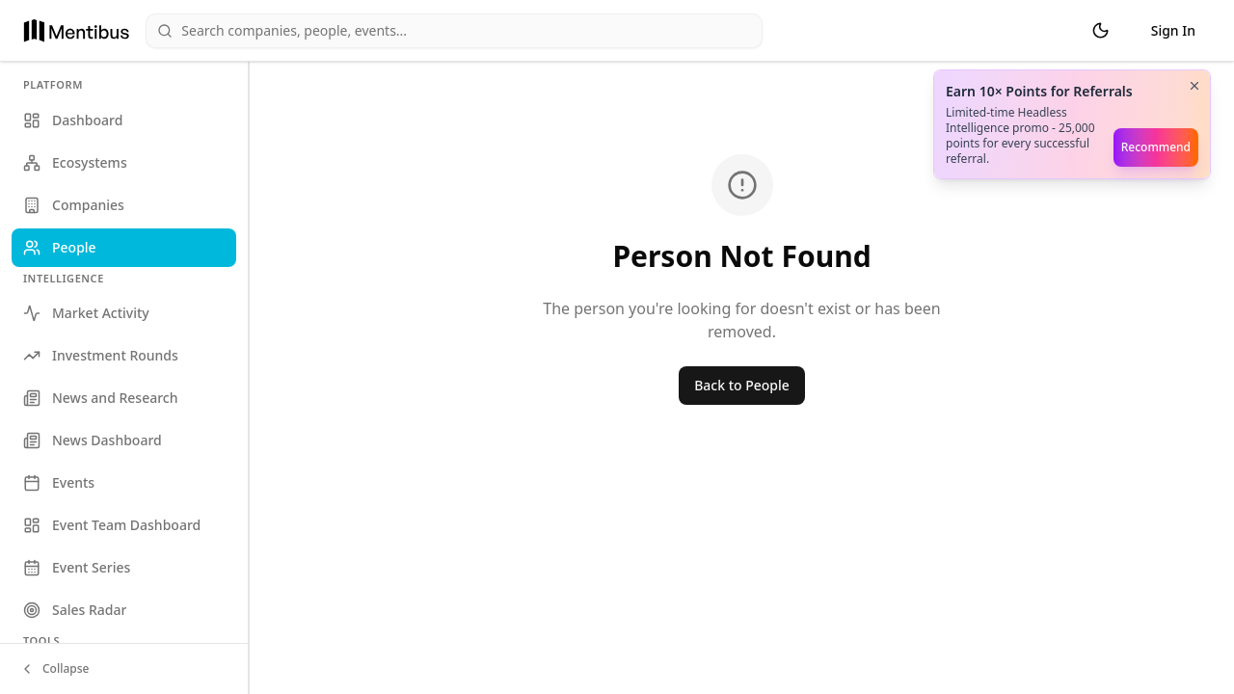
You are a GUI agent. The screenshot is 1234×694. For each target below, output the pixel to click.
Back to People (742, 385)
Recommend (1156, 147)
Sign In (1173, 30)
